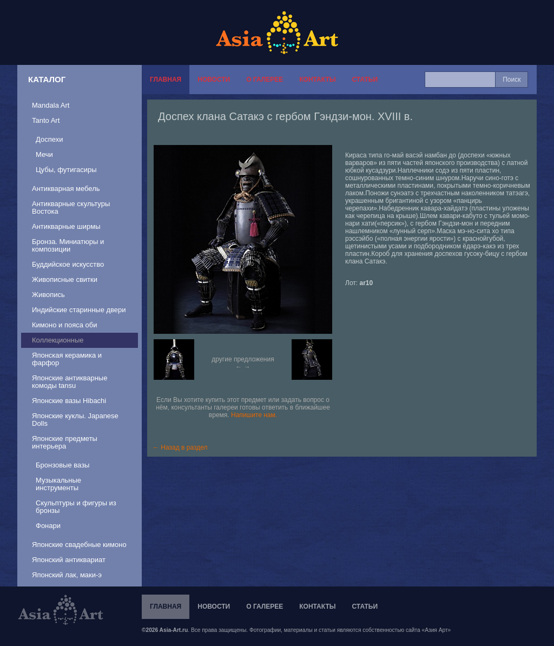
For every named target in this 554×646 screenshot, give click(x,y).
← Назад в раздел (180, 447)
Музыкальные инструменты (58, 484)
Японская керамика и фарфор (67, 359)
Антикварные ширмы (66, 226)
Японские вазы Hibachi (69, 401)
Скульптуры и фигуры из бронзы (76, 507)
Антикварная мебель (66, 188)
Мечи (44, 154)
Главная (165, 79)
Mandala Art (50, 105)
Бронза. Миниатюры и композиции (68, 245)
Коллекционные (57, 340)
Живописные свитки (64, 279)
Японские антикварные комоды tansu (69, 382)
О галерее (264, 79)
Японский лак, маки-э (67, 575)
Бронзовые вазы (62, 465)
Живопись (48, 295)
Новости (213, 79)
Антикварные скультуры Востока (71, 207)
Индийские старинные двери (79, 310)
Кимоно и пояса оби (64, 325)
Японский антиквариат (68, 560)
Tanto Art (46, 120)
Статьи (365, 79)
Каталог (46, 79)
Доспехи (49, 139)
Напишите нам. (254, 415)
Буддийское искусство (68, 264)
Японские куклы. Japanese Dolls (75, 419)
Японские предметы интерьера (64, 442)
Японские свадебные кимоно (79, 544)
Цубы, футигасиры (66, 170)
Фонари (48, 526)
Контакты (317, 79)
